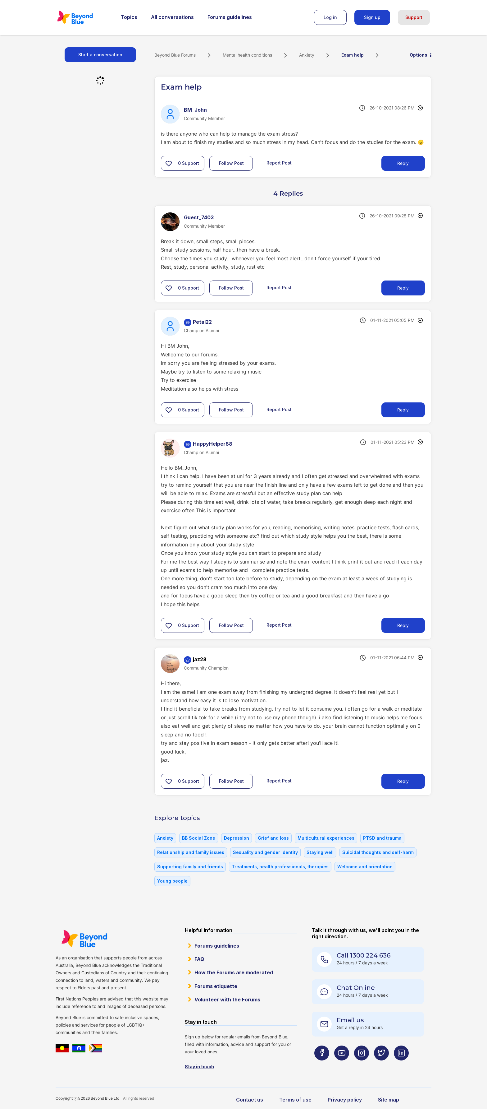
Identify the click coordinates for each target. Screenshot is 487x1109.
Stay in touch (199, 1066)
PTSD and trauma (382, 838)
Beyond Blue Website (84, 938)
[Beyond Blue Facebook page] (322, 1065)
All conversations (172, 17)
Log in (330, 17)
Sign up (372, 17)
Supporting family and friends (190, 866)
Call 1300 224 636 (363, 955)
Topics (129, 17)
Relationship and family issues (190, 852)
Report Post (279, 162)
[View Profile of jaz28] (200, 659)
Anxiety (306, 55)
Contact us (249, 1100)
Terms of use (295, 1100)
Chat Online (356, 987)
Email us (350, 1020)
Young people (172, 881)
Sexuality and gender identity (265, 852)
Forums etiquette (215, 986)
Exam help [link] (352, 55)
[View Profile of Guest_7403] (199, 217)
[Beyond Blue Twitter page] (381, 1065)
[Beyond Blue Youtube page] (342, 1065)
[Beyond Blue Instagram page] (361, 1065)
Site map (388, 1100)
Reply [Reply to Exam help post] (403, 163)
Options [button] (418, 55)
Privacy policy (345, 1100)
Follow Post (231, 163)
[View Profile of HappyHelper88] (212, 444)
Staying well (320, 852)
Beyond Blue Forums (83, 17)
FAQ (199, 959)
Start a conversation (100, 54)
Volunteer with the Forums (227, 999)
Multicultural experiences (326, 838)
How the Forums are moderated (233, 972)
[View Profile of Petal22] (202, 322)
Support (413, 17)
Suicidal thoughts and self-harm (378, 852)
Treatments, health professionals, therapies (280, 866)
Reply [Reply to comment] (403, 287)
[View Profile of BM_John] (195, 110)
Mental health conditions (247, 55)
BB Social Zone (198, 838)
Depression (236, 838)
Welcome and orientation (365, 866)
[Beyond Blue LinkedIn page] (401, 1065)
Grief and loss (273, 838)
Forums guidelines (229, 17)
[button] (168, 163)
